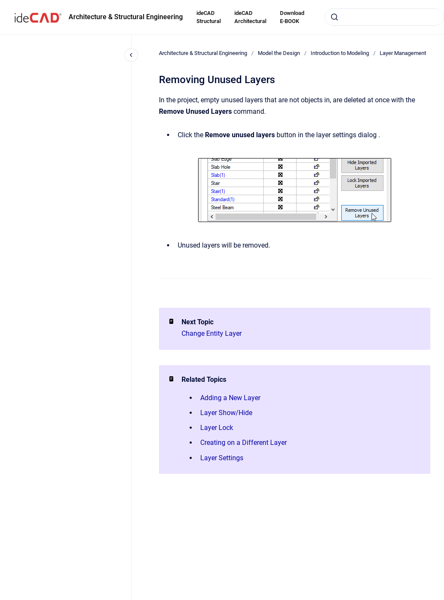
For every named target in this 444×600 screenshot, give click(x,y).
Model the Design (279, 53)
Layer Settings (221, 458)
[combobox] (384, 17)
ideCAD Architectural (250, 17)
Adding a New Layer (230, 398)
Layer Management (403, 53)
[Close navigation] (131, 55)
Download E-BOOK (292, 17)
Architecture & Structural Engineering (126, 17)
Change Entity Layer (212, 333)
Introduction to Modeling (340, 53)
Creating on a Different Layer (243, 442)
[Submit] (334, 17)
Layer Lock (216, 428)
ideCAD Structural (208, 17)
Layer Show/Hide (226, 413)
